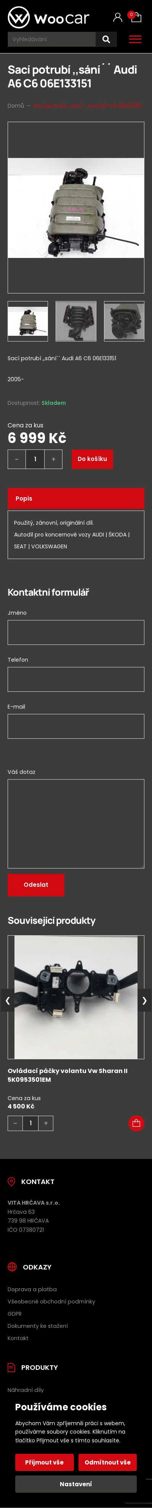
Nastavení (76, 1484)
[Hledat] (106, 39)
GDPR (15, 1314)
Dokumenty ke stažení (38, 1326)
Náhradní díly (26, 1390)
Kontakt (18, 1338)
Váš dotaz (21, 772)
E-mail (16, 706)
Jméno (17, 613)
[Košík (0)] (136, 17)
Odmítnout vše (108, 1462)
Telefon (18, 660)
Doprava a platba (32, 1289)
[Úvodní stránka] (49, 17)
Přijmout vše (44, 1462)
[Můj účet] (117, 17)
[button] (136, 1123)
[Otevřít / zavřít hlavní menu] (135, 39)
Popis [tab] (24, 499)
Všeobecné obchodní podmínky (51, 1301)
